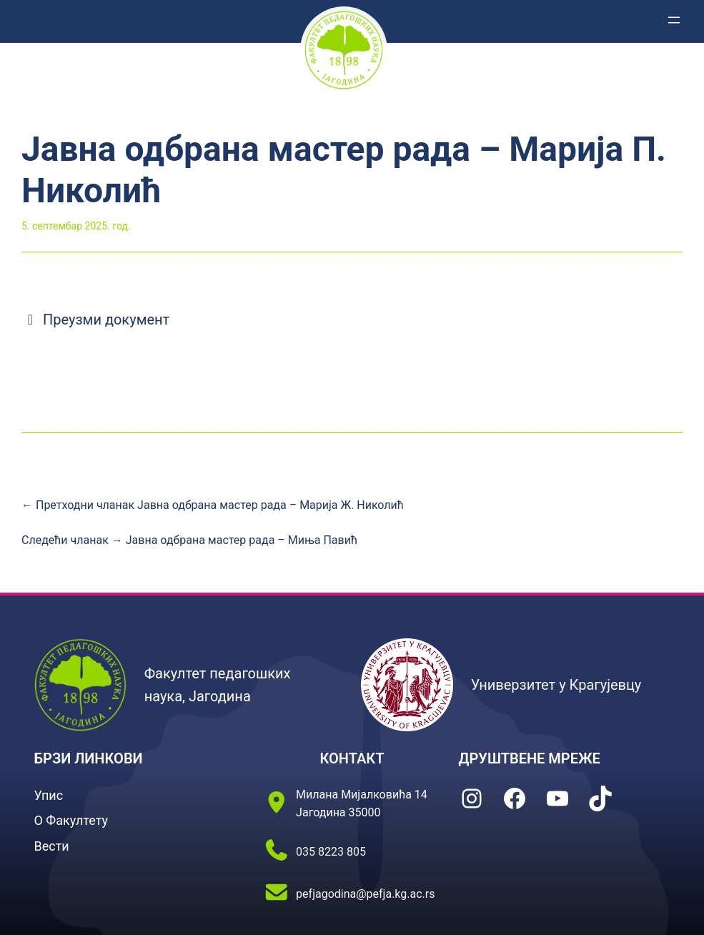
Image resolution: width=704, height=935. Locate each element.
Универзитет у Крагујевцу (556, 684)
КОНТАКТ (351, 758)
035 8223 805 (331, 852)
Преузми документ (95, 319)
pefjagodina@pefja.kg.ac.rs (365, 894)
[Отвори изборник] (674, 20)
